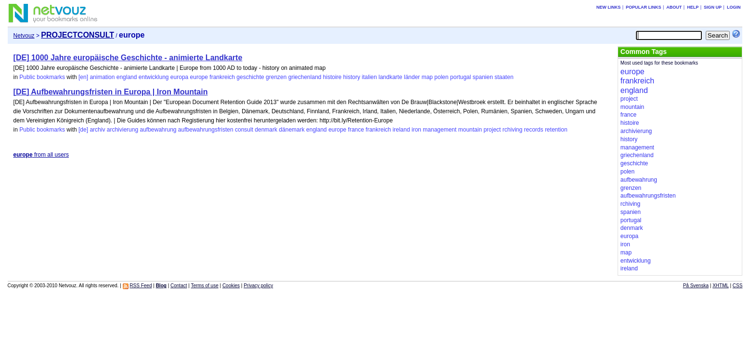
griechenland (305, 77)
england (126, 77)
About (674, 7)
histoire (332, 77)
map (427, 77)
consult (244, 129)
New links (608, 7)
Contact (178, 285)
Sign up (713, 7)
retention (556, 129)
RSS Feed (140, 285)
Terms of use (204, 285)
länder (412, 77)
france (356, 129)
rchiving (512, 129)
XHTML (720, 285)
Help (692, 7)
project (492, 129)
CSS (738, 285)
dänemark (291, 129)
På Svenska (696, 285)
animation (102, 77)
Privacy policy (258, 285)
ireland (401, 129)
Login (734, 7)
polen (441, 77)
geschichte (250, 77)
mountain (470, 129)
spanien (483, 77)
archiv (97, 129)
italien (369, 77)
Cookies (231, 285)
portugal (460, 77)
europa (179, 77)
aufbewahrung (158, 129)
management (439, 129)
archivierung (122, 129)
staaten (503, 77)
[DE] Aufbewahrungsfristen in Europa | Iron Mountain (110, 92)
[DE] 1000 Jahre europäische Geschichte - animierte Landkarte (128, 57)
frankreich (222, 77)
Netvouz (24, 35)
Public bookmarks (42, 77)
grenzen (276, 77)
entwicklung (154, 77)
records (533, 129)
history (351, 77)
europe (199, 77)
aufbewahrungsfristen (205, 129)
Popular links (643, 7)
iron (416, 129)
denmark (266, 129)
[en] (83, 77)
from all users (41, 154)
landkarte (390, 77)
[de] (83, 129)
